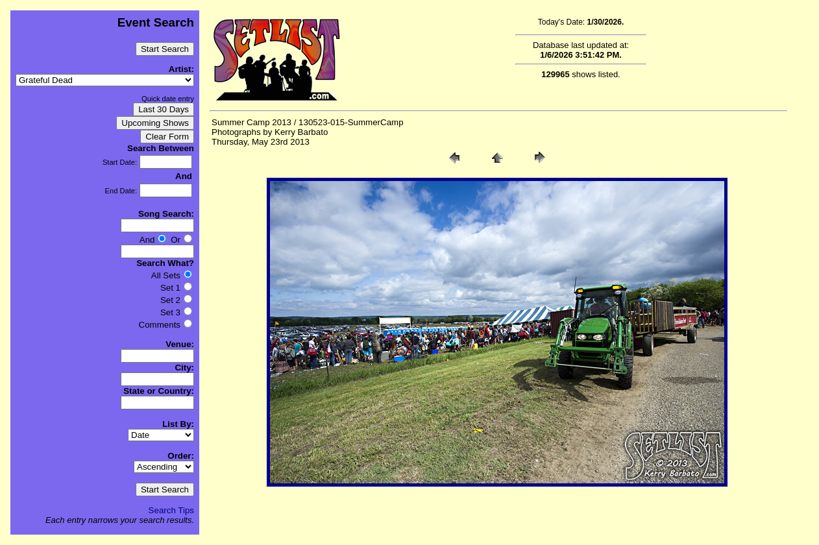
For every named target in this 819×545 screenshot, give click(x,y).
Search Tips (171, 510)
